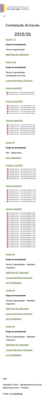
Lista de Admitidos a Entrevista (19, 81)
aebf (5, 379)
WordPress (18, 394)
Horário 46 (10, 254)
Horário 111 (11, 39)
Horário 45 (10, 290)
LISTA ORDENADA (13, 158)
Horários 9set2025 (14, 186)
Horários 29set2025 (14, 101)
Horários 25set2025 (14, 121)
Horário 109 (11, 62)
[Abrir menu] (4, 16)
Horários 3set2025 (14, 209)
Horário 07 (10, 143)
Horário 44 (10, 326)
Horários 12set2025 (14, 165)
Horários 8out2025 (14, 88)
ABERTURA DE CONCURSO (17, 55)
